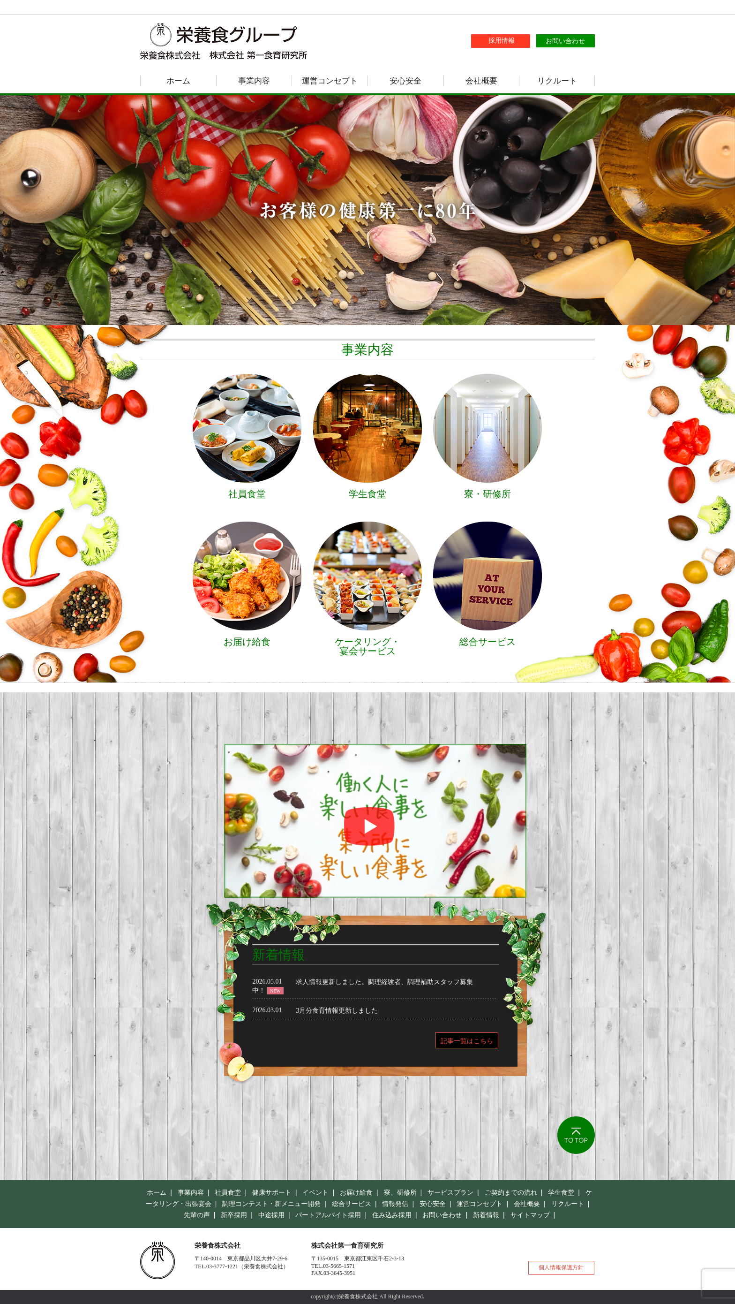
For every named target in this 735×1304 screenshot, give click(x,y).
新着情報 (486, 1215)
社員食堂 (228, 1192)
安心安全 (405, 80)
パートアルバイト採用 (328, 1215)
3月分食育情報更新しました (337, 1010)
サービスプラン (450, 1192)
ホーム (178, 80)
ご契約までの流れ (511, 1192)
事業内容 (254, 80)
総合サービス (351, 1203)
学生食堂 (561, 1192)
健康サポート (272, 1192)
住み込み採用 (392, 1215)
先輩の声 (197, 1215)
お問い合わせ (442, 1215)
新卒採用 (234, 1215)
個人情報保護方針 (561, 1267)
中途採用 (271, 1215)
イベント (315, 1192)
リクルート (557, 80)
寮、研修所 (400, 1192)
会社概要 (481, 80)
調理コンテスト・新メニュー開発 (271, 1203)
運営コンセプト (330, 80)
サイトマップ (530, 1215)
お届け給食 (356, 1192)
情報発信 (395, 1203)
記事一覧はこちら (467, 1041)
